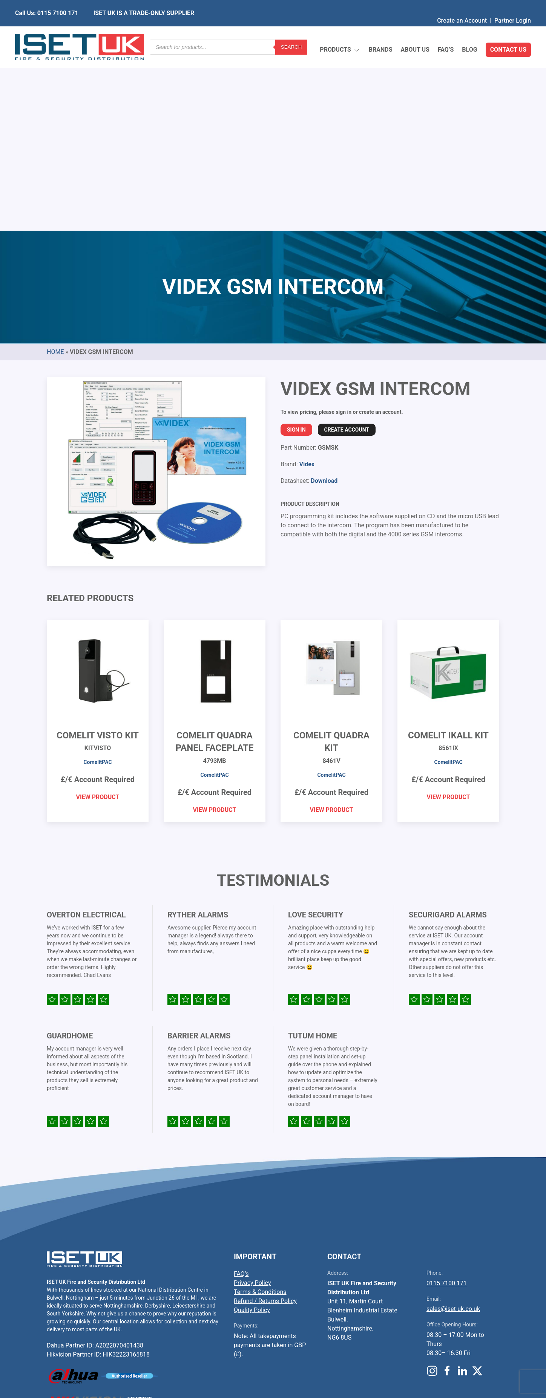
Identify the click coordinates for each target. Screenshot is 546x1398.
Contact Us (508, 31)
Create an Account (462, 5)
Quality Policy (252, 1132)
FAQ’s (446, 31)
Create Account (346, 252)
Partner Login (512, 5)
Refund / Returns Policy (265, 1123)
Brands (381, 31)
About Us (414, 31)
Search (291, 32)
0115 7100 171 (446, 1105)
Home (55, 174)
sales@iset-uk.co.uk (453, 1131)
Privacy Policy (252, 1105)
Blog (469, 31)
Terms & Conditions (260, 1114)
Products (340, 32)
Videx (306, 286)
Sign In (296, 252)
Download (324, 302)
